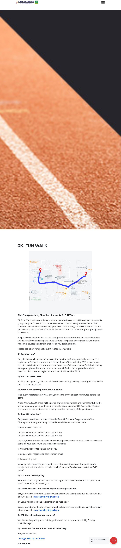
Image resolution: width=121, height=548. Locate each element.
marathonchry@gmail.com (46, 496)
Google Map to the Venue (32, 538)
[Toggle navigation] (103, 2)
